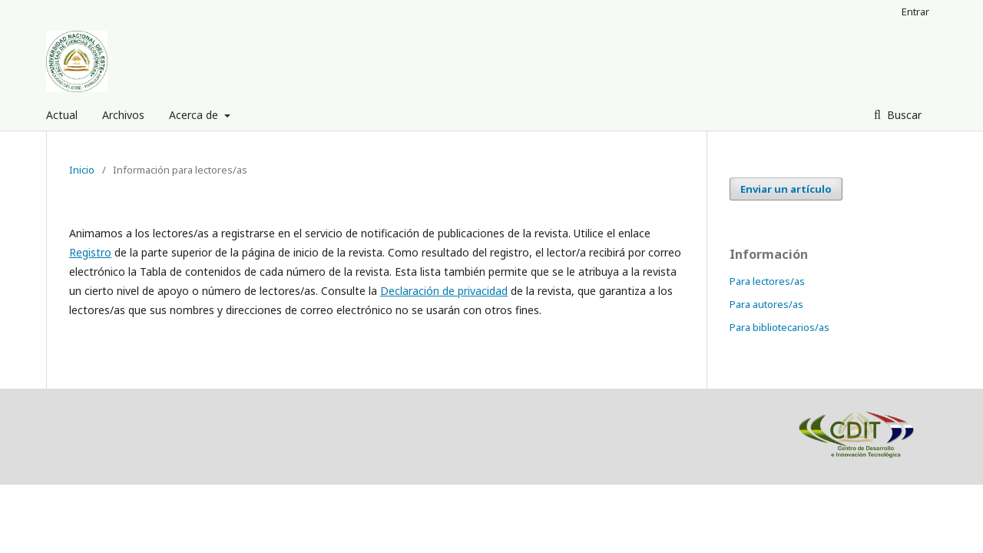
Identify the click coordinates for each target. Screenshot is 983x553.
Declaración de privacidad (444, 290)
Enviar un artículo (786, 189)
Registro (90, 252)
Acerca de (195, 115)
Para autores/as (766, 304)
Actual (62, 115)
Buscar (903, 115)
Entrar (915, 11)
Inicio (81, 170)
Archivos (123, 115)
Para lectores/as (767, 281)
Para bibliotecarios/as (779, 327)
